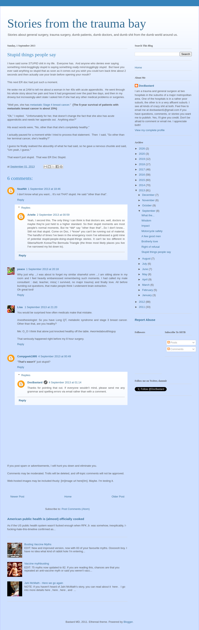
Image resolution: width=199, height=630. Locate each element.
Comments (175, 349)
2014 (142, 185)
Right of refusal (150, 246)
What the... (147, 215)
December (148, 194)
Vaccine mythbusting (36, 563)
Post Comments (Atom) (76, 508)
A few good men (151, 236)
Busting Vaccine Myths (37, 544)
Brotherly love (149, 241)
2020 (142, 153)
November (148, 200)
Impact (145, 225)
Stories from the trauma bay (76, 23)
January (147, 295)
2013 (142, 190)
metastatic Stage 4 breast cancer (49, 104)
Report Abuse (145, 320)
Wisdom (146, 220)
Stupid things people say (156, 251)
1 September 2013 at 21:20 (41, 307)
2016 (142, 174)
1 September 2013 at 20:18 (42, 269)
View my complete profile (150, 130)
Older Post (118, 496)
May (145, 274)
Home (68, 496)
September (149, 210)
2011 (142, 306)
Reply (20, 199)
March (146, 284)
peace (21, 269)
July (145, 263)
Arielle (31, 214)
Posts (172, 342)
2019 (142, 158)
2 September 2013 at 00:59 (53, 214)
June (145, 269)
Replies (25, 207)
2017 (142, 169)
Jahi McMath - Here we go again (43, 583)
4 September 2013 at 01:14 (65, 382)
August (146, 258)
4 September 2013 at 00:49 (54, 356)
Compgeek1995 (27, 356)
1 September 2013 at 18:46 (44, 188)
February (148, 290)
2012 (142, 301)
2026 (142, 148)
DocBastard (34, 382)
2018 (142, 164)
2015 (142, 180)
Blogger (128, 621)
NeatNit (22, 188)
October (147, 205)
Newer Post (17, 496)
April (145, 279)
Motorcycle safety (151, 231)
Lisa (20, 307)
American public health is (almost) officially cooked (45, 519)
